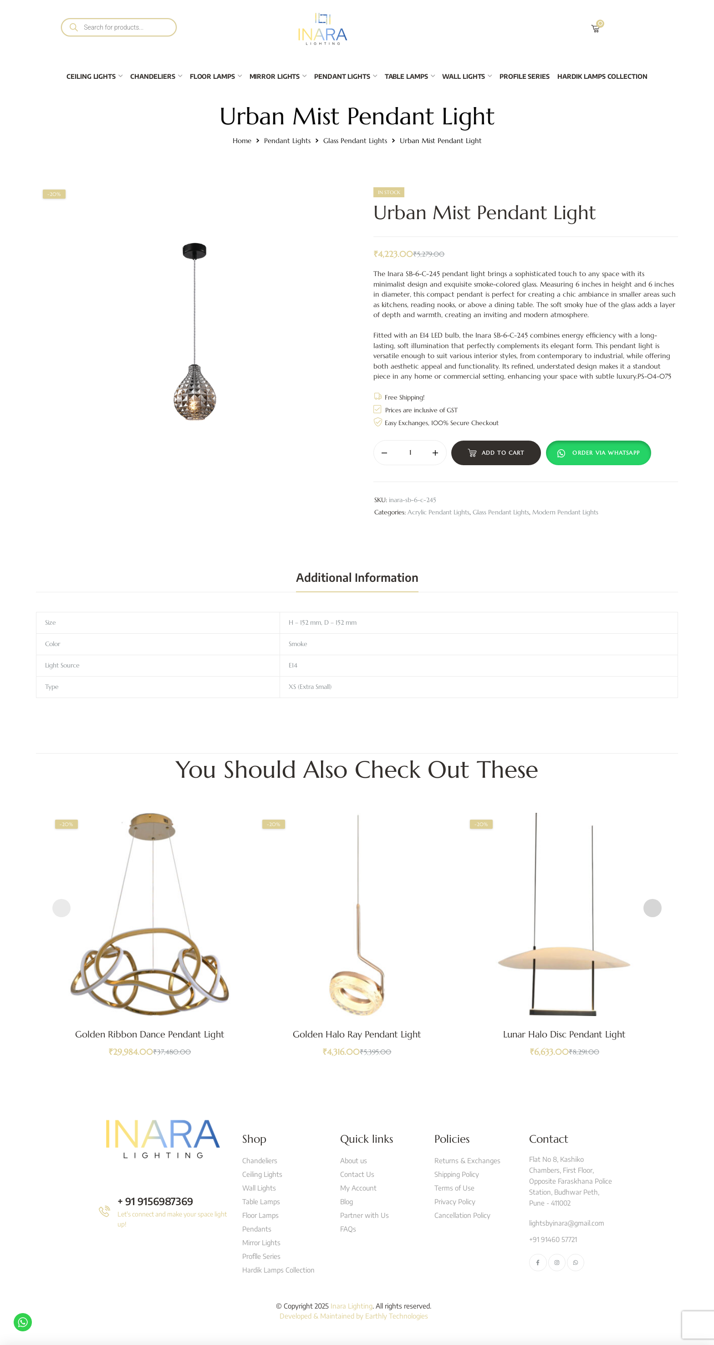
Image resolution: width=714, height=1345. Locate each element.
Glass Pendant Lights (355, 140)
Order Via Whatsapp (606, 452)
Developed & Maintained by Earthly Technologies (354, 1316)
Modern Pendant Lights (565, 512)
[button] (601, 453)
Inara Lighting (351, 1306)
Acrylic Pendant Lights (438, 512)
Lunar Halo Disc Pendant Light (564, 1034)
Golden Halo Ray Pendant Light (357, 1034)
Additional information (357, 577)
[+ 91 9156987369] (104, 1211)
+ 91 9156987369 (155, 1201)
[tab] (357, 577)
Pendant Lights (287, 140)
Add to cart (503, 452)
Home (242, 140)
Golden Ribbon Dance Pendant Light (149, 1034)
